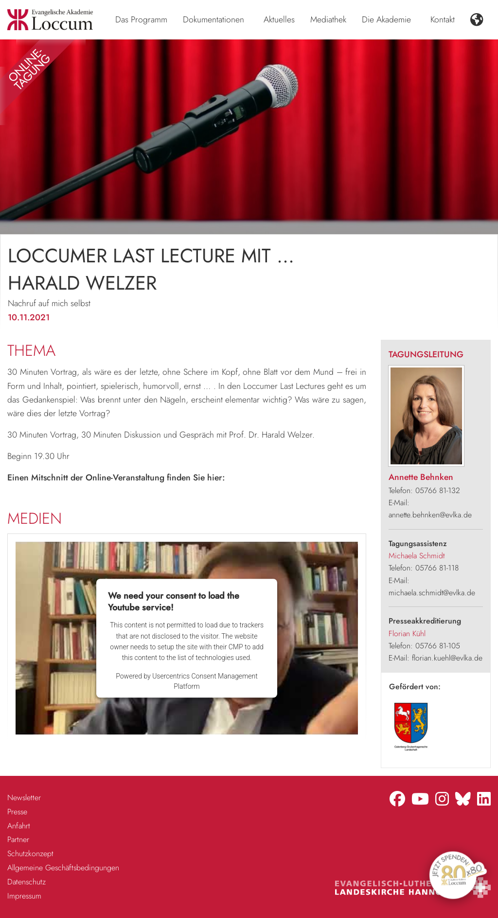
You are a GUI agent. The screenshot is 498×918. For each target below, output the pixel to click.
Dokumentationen (213, 19)
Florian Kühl (407, 633)
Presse (17, 811)
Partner (18, 839)
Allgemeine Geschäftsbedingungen (63, 867)
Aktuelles (279, 19)
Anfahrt (18, 825)
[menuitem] (141, 20)
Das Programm (141, 19)
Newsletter (24, 797)
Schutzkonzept (30, 853)
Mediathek (328, 19)
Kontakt (442, 19)
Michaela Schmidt (417, 555)
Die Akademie (386, 19)
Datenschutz (26, 881)
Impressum (24, 895)
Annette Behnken (421, 477)
